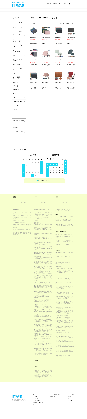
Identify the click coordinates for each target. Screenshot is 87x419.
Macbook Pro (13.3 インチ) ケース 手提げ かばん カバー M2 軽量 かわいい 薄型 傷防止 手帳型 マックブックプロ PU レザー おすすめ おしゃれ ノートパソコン (46, 59)
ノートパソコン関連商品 (17, 59)
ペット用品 (16, 105)
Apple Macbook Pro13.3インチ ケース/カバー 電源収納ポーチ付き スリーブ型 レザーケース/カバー (71, 82)
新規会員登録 (55, 3)
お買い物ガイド (48, 9)
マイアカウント (49, 3)
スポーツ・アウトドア (17, 68)
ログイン (60, 3)
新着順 (72, 23)
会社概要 (37, 9)
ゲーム (15, 97)
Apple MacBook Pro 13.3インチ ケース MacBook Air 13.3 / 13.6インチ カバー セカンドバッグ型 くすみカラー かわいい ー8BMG (59, 59)
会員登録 (71, 400)
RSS (56, 400)
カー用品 (15, 93)
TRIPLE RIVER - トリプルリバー (18, 136)
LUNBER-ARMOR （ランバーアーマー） (17, 129)
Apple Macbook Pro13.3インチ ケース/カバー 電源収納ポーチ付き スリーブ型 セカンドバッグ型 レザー (71, 59)
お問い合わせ (59, 9)
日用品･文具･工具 (17, 101)
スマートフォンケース (17, 22)
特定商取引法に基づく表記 (44, 407)
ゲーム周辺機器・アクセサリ (17, 77)
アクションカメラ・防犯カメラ (17, 51)
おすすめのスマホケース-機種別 (17, 121)
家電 (14, 55)
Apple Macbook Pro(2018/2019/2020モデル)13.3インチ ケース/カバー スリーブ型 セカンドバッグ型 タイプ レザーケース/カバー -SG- (34, 37)
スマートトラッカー (17, 35)
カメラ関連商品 (17, 64)
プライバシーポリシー (43, 409)
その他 (15, 109)
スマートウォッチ (17, 31)
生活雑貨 (15, 86)
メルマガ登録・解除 (59, 398)
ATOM (59, 400)
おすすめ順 (62, 23)
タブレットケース (17, 27)
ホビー (15, 73)
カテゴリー (17, 9)
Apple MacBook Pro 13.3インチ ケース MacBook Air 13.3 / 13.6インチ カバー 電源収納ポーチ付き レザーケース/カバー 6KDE (46, 82)
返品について (41, 402)
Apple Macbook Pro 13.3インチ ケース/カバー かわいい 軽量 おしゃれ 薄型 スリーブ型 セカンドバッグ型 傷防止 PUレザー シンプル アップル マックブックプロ (46, 37)
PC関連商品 (16, 89)
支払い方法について (43, 405)
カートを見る (71, 405)
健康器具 (15, 82)
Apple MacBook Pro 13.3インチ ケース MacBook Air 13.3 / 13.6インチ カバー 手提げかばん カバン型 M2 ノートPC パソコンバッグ (34, 59)
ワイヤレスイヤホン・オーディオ (17, 40)
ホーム (40, 398)
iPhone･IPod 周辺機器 (17, 45)
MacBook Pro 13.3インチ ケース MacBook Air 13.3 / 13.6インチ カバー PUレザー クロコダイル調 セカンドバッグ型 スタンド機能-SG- (59, 82)
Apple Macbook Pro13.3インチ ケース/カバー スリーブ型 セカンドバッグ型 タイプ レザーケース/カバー (59, 37)
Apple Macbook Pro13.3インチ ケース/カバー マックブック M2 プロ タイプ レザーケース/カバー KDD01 (71, 37)
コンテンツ (27, 9)
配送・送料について (43, 400)
